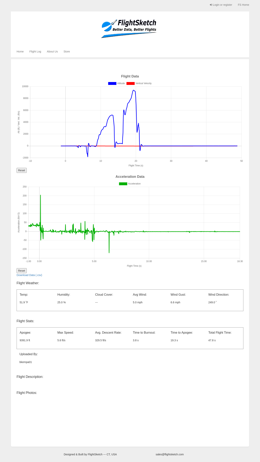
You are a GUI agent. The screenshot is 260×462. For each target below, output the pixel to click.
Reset (21, 170)
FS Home (243, 4)
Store (66, 51)
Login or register (221, 4)
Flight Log (35, 51)
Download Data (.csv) (29, 275)
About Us (52, 51)
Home (20, 51)
